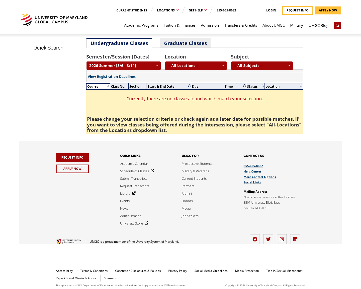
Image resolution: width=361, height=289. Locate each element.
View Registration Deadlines (112, 76)
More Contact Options (260, 177)
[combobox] (123, 65)
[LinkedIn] (296, 237)
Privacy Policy (178, 271)
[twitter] (269, 237)
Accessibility (65, 271)
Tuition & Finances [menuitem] (179, 25)
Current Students (131, 10)
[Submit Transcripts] (133, 178)
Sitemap (109, 278)
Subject (240, 56)
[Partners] (188, 186)
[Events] (125, 201)
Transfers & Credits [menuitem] (240, 25)
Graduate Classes (185, 43)
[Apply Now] (72, 169)
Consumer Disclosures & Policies (138, 271)
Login (271, 10)
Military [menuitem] (296, 25)
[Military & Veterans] (195, 171)
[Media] (186, 208)
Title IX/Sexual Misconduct (284, 271)
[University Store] (133, 223)
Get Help (196, 10)
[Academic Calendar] (134, 163)
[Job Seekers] (190, 216)
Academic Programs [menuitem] (141, 25)
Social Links (252, 182)
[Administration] (131, 216)
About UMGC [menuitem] (274, 25)
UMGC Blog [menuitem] (318, 25)
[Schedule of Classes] (136, 171)
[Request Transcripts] (134, 186)
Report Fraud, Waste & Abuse (76, 278)
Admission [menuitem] (210, 25)
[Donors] (187, 201)
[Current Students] (194, 178)
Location (175, 56)
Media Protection (247, 271)
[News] (124, 208)
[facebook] (256, 237)
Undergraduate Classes (119, 43)
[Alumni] (187, 193)
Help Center (252, 171)
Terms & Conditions (94, 271)
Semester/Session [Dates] (118, 56)
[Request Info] (72, 157)
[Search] (337, 25)
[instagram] (283, 237)
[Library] (127, 193)
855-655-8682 (226, 10)
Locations (166, 10)
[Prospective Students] (197, 163)
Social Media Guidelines (211, 271)
